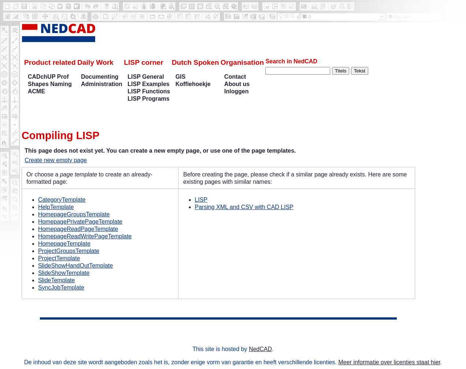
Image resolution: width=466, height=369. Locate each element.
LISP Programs (148, 99)
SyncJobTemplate (61, 287)
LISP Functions (149, 91)
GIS (180, 77)
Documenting (99, 77)
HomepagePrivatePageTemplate (80, 222)
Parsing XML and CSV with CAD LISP (244, 207)
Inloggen (236, 91)
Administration (101, 84)
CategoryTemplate (62, 200)
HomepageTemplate (64, 244)
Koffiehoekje (192, 84)
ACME (36, 91)
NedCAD (260, 349)
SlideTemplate (56, 280)
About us (237, 84)
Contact (235, 77)
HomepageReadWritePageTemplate (85, 236)
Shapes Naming (50, 84)
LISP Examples (148, 84)
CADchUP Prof (48, 77)
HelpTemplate (56, 207)
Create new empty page (56, 160)
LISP (201, 200)
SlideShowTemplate (64, 273)
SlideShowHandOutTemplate (75, 265)
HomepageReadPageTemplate (78, 229)
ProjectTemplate (59, 258)
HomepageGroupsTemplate (74, 214)
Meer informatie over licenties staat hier (389, 362)
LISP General (146, 77)
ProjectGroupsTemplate (68, 251)
